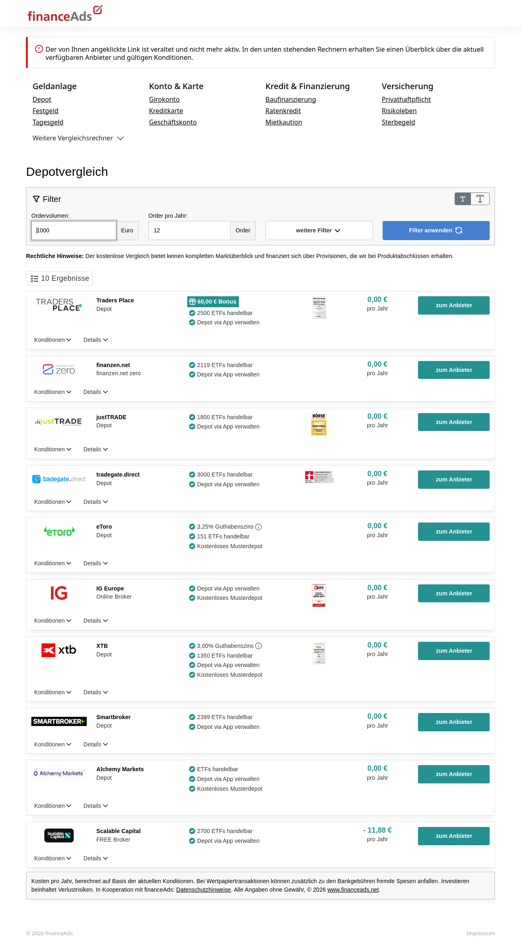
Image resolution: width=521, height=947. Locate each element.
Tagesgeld (48, 122)
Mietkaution (283, 122)
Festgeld (46, 110)
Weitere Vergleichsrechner (73, 137)
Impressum (480, 933)
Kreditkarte (166, 110)
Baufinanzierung (290, 99)
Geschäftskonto (173, 122)
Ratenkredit (283, 110)
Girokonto (164, 99)
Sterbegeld (398, 122)
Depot (42, 99)
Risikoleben (399, 110)
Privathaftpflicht (406, 99)
